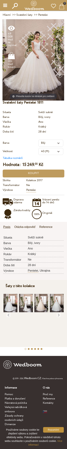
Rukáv (6, 126)
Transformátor (11, 185)
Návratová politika (16, 403)
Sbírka (6, 180)
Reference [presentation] (46, 226)
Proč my (48, 394)
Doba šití (8, 131)
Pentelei (31, 190)
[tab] (8, 227)
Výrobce (8, 190)
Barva (6, 117)
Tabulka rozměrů (13, 158)
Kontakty (48, 403)
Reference (49, 399)
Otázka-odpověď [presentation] (24, 226)
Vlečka (7, 122)
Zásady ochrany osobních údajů (14, 418)
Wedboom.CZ (32, 378)
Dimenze (10, 424)
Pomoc (9, 394)
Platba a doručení (15, 399)
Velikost (8, 151)
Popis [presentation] (6, 226)
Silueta (7, 112)
